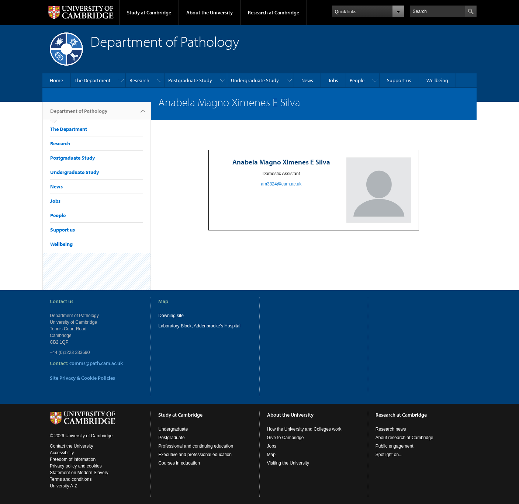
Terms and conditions (70, 479)
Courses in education (179, 463)
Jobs (333, 80)
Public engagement (395, 446)
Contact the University (71, 446)
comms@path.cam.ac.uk (96, 363)
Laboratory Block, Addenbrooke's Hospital (199, 326)
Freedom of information (73, 459)
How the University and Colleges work (304, 429)
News (307, 80)
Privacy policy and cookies (76, 466)
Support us (399, 80)
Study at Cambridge (149, 12)
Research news (391, 429)
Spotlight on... (389, 454)
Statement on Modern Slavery (79, 472)
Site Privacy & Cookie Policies (82, 378)
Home (56, 80)
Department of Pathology (78, 114)
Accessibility (62, 452)
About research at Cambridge (404, 437)
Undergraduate (173, 429)
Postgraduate (171, 437)
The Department (93, 80)
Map (271, 454)
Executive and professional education (195, 454)
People (357, 80)
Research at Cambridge (273, 12)
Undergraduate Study (255, 80)
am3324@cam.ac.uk (281, 184)
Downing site (171, 315)
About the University (209, 12)
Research (139, 80)
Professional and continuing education (195, 446)
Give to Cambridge (285, 437)
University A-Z (63, 486)
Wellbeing (437, 80)
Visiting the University (288, 463)
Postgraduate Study (190, 80)
